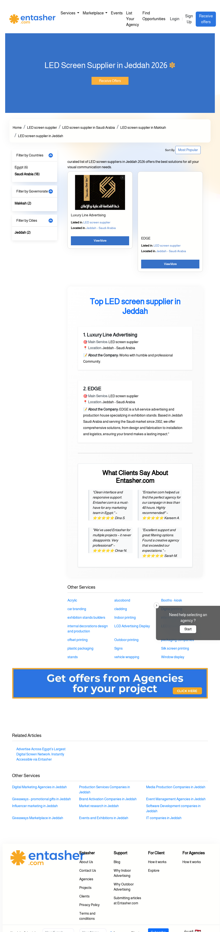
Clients (84, 896)
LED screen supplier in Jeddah (40, 136)
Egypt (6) (21, 167)
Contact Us (87, 870)
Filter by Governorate (32, 191)
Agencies (86, 879)
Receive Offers (110, 81)
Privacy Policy (89, 905)
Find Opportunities (153, 16)
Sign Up (189, 19)
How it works (157, 862)
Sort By (170, 150)
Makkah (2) (23, 203)
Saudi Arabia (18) (27, 174)
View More (100, 240)
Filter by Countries (29, 155)
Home (17, 127)
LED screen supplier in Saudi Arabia (88, 127)
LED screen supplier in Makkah (143, 127)
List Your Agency (132, 19)
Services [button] (68, 13)
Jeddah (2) (23, 232)
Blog (117, 862)
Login (174, 19)
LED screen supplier (42, 127)
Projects (85, 888)
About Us (86, 862)
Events (117, 13)
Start (188, 629)
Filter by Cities (26, 220)
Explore (153, 870)
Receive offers (206, 19)
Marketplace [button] (93, 13)
